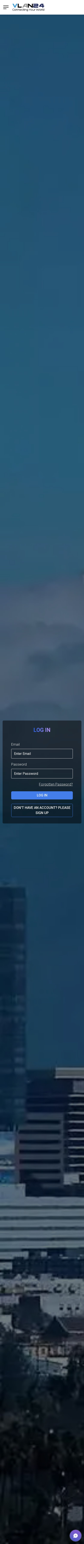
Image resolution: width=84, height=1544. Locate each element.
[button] (75, 1535)
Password (19, 764)
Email (15, 744)
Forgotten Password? (56, 784)
